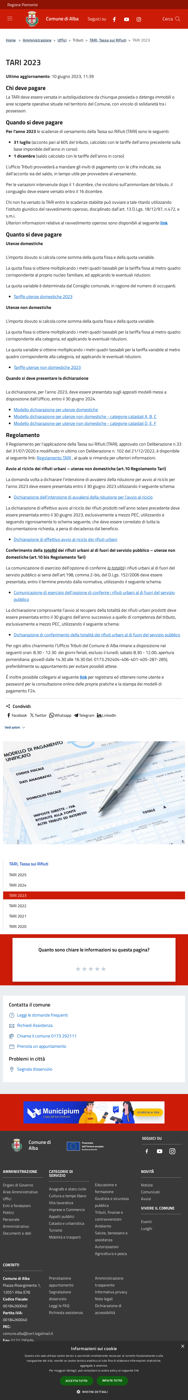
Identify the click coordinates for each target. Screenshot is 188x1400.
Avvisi (146, 1199)
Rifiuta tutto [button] (112, 1380)
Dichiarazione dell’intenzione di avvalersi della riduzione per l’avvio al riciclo (83, 497)
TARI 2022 (17, 906)
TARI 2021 (17, 916)
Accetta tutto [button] (76, 1380)
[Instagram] (137, 18)
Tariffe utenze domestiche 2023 (43, 296)
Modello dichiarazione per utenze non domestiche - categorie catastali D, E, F (85, 423)
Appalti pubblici (61, 1216)
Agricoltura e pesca (111, 1253)
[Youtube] (124, 18)
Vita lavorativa (61, 1203)
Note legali (104, 1299)
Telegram (83, 715)
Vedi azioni (16, 727)
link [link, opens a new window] (136, 1370)
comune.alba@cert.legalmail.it (28, 1333)
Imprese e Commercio (67, 1209)
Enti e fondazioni (17, 1206)
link (163, 222)
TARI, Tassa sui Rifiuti (108, 40)
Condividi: (18, 706)
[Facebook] (112, 18)
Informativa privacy (111, 1292)
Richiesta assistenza (66, 1312)
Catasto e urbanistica (66, 1223)
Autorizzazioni (107, 1247)
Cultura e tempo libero (67, 1196)
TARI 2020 (17, 926)
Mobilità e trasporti (65, 1237)
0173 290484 (22, 1340)
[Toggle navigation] (10, 18)
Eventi (146, 1222)
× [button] (182, 1346)
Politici (8, 1212)
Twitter (38, 715)
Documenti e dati (17, 1233)
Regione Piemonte (22, 5)
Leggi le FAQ (59, 1306)
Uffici (62, 40)
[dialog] (94, 1370)
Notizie (147, 1185)
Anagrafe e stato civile (67, 1189)
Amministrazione (37, 40)
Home (11, 40)
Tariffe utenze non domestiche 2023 (47, 367)
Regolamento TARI (54, 457)
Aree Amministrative (20, 1192)
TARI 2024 (17, 885)
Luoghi (146, 1228)
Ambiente (103, 1226)
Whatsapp (60, 715)
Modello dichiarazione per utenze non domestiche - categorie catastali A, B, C (85, 416)
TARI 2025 (17, 875)
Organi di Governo (18, 1185)
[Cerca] (178, 19)
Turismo (55, 1230)
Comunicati (150, 1192)
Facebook (16, 715)
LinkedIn (106, 715)
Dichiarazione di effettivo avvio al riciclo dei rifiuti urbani (65, 539)
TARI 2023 (17, 895)
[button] (94, 1391)
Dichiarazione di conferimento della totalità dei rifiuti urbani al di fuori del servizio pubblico (97, 634)
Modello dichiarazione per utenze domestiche (56, 409)
